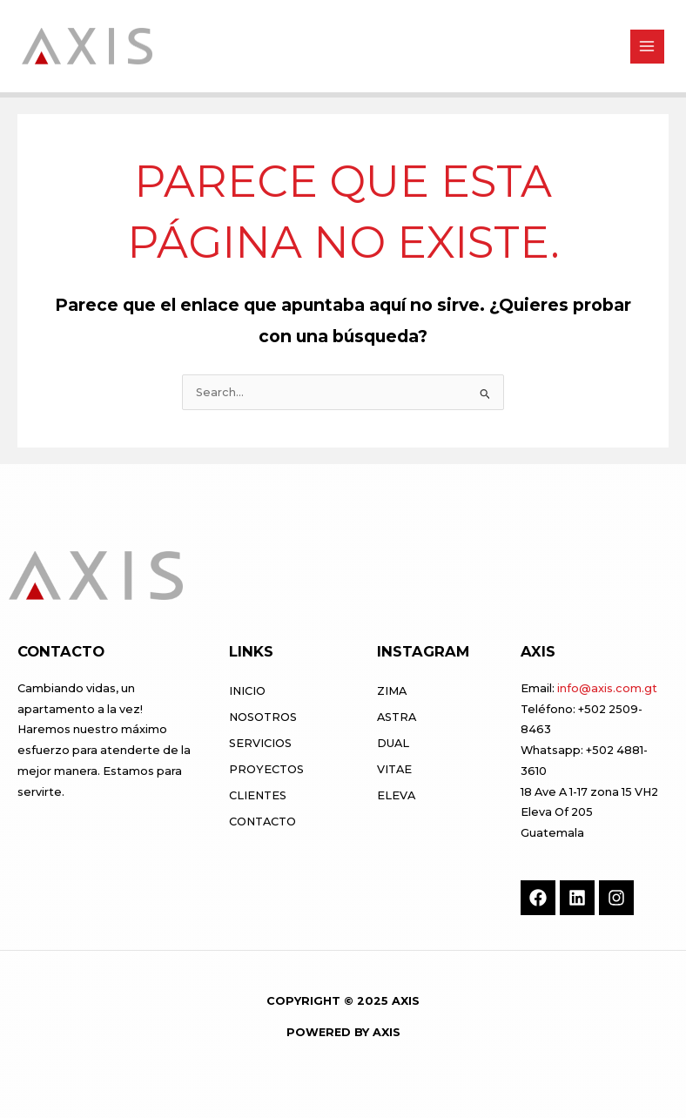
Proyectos (266, 769)
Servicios (260, 743)
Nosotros (263, 717)
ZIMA (392, 690)
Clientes (257, 795)
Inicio (247, 690)
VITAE (394, 769)
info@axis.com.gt (607, 688)
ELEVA (396, 795)
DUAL (393, 743)
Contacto (262, 821)
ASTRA (396, 717)
